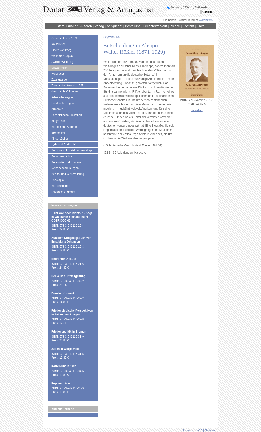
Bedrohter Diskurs (63, 259)
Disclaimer (210, 430)
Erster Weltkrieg (61, 50)
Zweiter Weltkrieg (62, 62)
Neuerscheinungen (63, 191)
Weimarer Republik (63, 56)
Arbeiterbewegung (62, 97)
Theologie (57, 180)
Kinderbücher (59, 138)
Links (200, 26)
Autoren (86, 26)
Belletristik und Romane (66, 162)
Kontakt (188, 26)
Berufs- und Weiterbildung (67, 174)
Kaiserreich (58, 44)
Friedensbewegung (63, 103)
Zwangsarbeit (59, 79)
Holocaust (57, 73)
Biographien (58, 121)
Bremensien (58, 132)
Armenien (57, 109)
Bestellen (196, 110)
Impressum (189, 430)
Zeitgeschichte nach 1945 (67, 85)
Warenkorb (206, 20)
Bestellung (132, 26)
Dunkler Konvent (62, 293)
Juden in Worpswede (65, 349)
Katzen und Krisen (63, 366)
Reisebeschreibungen (65, 168)
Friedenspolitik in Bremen (68, 331)
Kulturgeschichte (61, 156)
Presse (175, 26)
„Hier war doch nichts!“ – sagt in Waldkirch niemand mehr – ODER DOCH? (71, 216)
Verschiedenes (60, 186)
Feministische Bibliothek (66, 115)
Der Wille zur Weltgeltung (68, 276)
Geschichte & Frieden (64, 91)
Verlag (99, 26)
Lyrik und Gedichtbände (66, 144)
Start (60, 26)
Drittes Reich (59, 67)
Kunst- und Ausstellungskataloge (71, 150)
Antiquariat (114, 26)
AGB (199, 430)
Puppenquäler (60, 383)
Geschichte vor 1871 (64, 38)
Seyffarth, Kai (111, 37)
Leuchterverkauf (155, 26)
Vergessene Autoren (64, 126)
